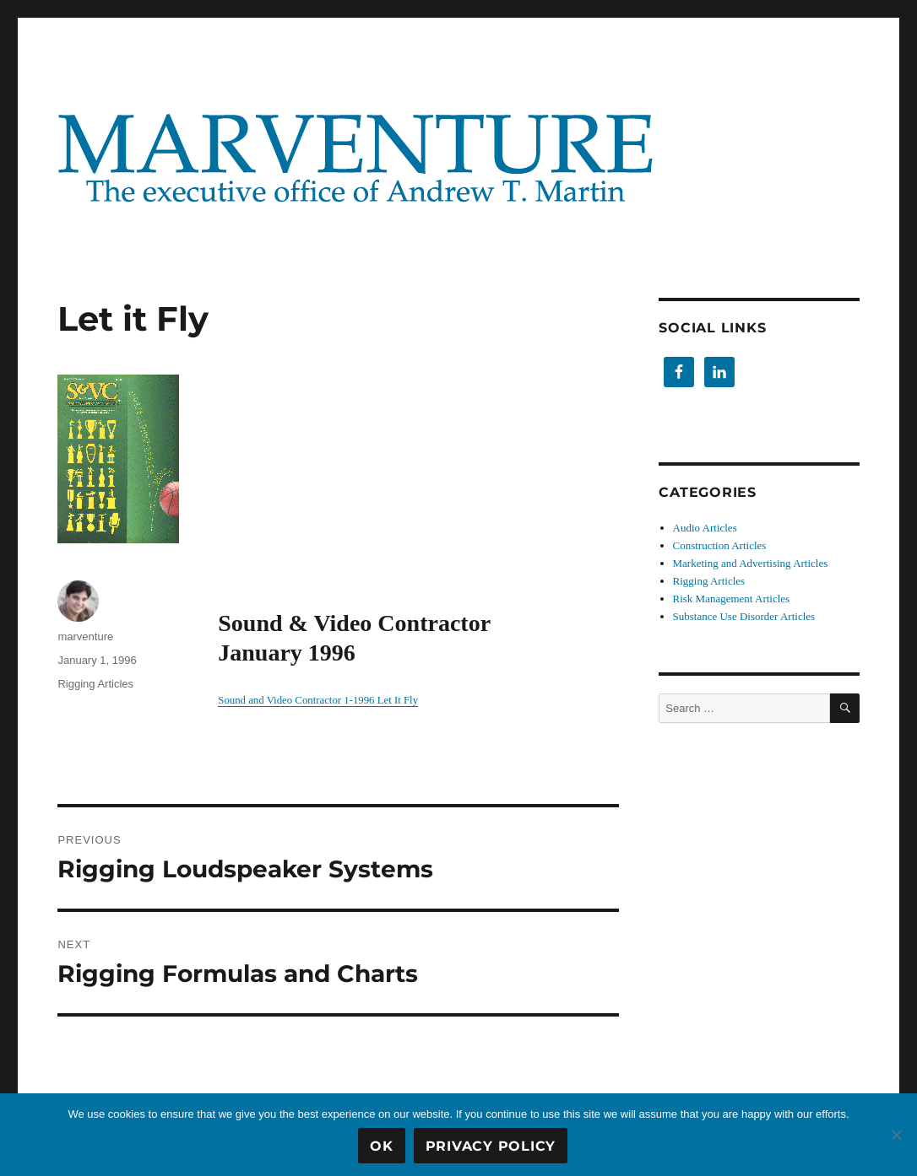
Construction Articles (720, 545)
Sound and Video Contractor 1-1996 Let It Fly (318, 700)
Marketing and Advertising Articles (750, 563)
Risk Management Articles (731, 598)
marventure (85, 636)
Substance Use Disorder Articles (744, 616)
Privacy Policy (491, 1146)
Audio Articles (705, 527)
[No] (895, 1134)
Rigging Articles (95, 683)
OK (381, 1146)
